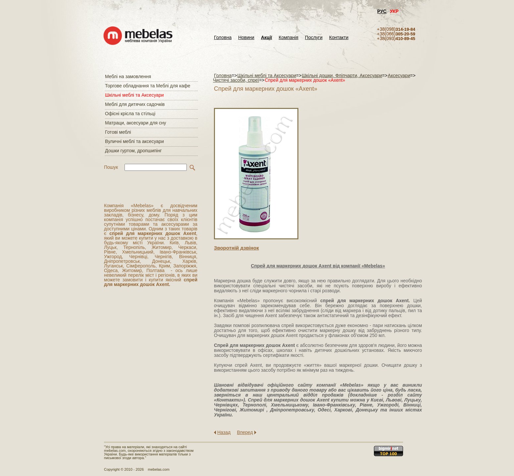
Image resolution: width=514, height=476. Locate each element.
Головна (222, 37)
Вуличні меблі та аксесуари (134, 141)
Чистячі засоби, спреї (236, 80)
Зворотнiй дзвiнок (236, 248)
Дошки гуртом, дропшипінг (133, 150)
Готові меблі (118, 132)
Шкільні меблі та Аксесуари (134, 95)
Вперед (245, 432)
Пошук (111, 167)
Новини (246, 37)
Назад (224, 432)
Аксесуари (399, 75)
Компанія (288, 37)
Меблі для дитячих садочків (135, 104)
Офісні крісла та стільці (130, 113)
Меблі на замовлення (128, 76)
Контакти (338, 37)
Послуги (314, 37)
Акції (266, 37)
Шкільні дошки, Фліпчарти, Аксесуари (342, 75)
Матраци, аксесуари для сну (135, 122)
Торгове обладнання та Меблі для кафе (147, 85)
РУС (381, 11)
